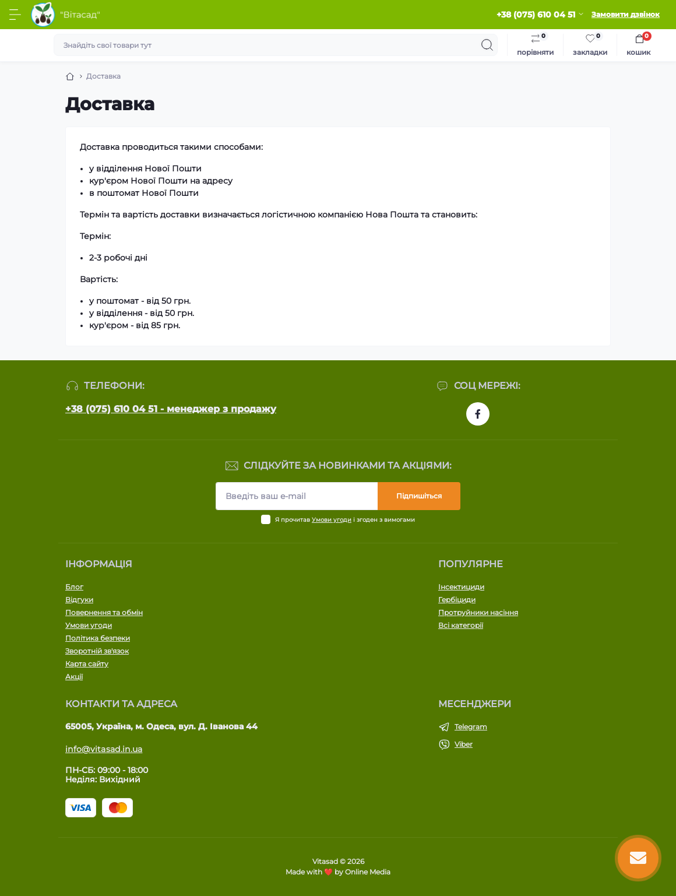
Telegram (471, 726)
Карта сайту (86, 663)
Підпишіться (419, 495)
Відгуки (79, 599)
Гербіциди (457, 599)
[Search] (487, 45)
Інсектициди (461, 586)
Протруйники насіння (478, 612)
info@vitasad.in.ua (103, 749)
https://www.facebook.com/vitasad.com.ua (478, 414)
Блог (74, 586)
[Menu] (15, 14)
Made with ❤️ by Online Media (338, 871)
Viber (464, 744)
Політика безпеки (97, 638)
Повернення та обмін (104, 612)
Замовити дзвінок (626, 14)
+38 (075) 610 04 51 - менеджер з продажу (170, 408)
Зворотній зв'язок (97, 650)
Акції (74, 676)
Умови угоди (331, 519)
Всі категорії (460, 625)
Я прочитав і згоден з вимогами (345, 519)
